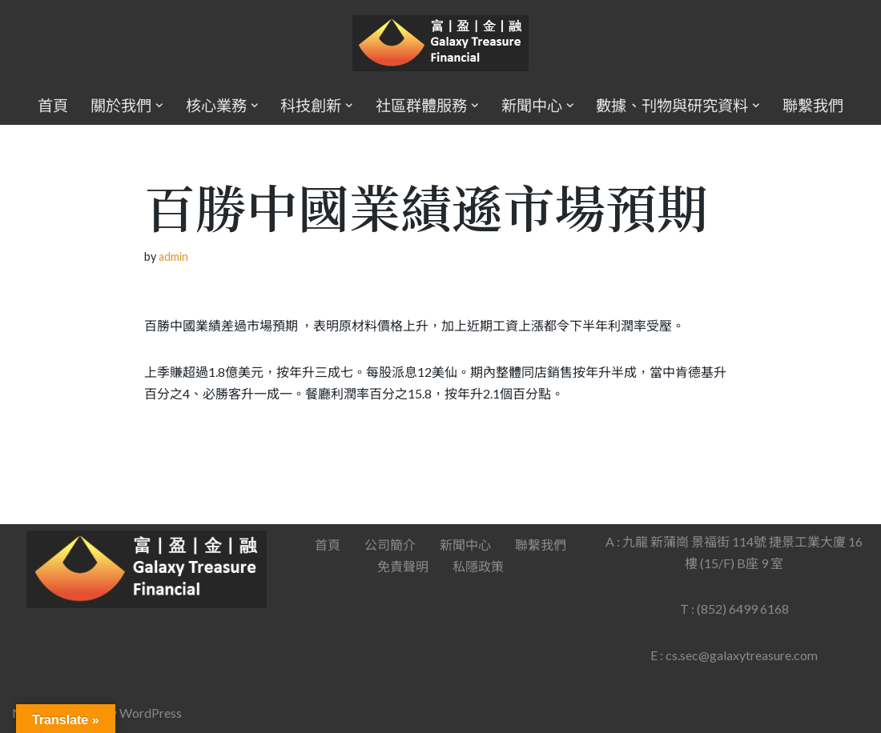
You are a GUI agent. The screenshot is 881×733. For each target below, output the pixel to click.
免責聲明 (402, 566)
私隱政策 (478, 566)
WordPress (150, 712)
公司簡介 (390, 544)
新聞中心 (465, 544)
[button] (159, 106)
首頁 (53, 105)
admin (173, 256)
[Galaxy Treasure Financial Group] (440, 43)
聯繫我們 (812, 105)
